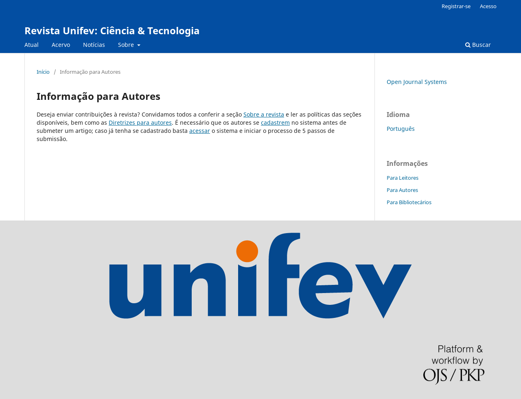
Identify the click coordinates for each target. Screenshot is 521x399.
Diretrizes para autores (140, 122)
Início (43, 71)
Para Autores (402, 190)
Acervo (61, 44)
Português (401, 128)
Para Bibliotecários (409, 202)
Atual (31, 44)
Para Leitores (402, 177)
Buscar (478, 44)
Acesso (488, 6)
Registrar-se (456, 6)
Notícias (94, 44)
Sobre (127, 44)
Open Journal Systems (417, 82)
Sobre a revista (263, 114)
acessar (199, 130)
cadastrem (275, 122)
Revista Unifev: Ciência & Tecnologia (112, 30)
